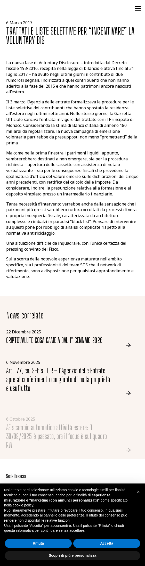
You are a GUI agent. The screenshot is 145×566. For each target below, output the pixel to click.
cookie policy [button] (23, 505)
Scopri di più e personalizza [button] (72, 555)
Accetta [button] (106, 543)
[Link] (72, 338)
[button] (137, 8)
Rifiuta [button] (38, 543)
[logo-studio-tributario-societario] (28, 8)
